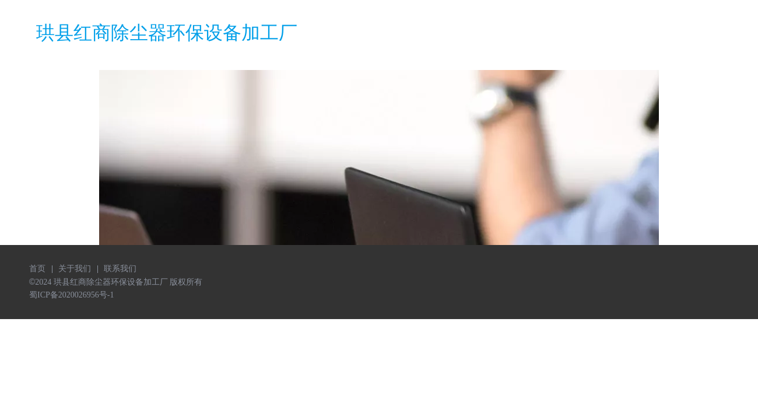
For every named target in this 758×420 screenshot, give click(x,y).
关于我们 (74, 268)
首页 (37, 268)
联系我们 (120, 268)
